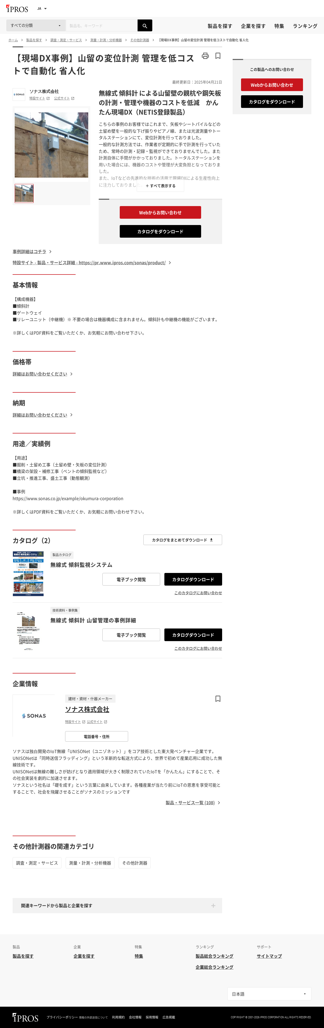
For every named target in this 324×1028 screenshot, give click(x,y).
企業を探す (253, 25)
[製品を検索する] (145, 25)
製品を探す (220, 25)
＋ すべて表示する (160, 185)
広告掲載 (169, 1017)
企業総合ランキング (214, 967)
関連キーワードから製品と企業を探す (56, 905)
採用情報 (152, 1017)
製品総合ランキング (214, 956)
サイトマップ (269, 956)
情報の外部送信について (93, 1017)
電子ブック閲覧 (131, 579)
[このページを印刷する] (205, 56)
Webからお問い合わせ (160, 212)
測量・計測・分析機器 (90, 863)
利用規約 (118, 1017)
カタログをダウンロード (160, 231)
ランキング (305, 25)
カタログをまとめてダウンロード (182, 539)
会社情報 (135, 1017)
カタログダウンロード (193, 579)
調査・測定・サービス (37, 863)
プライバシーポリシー (62, 1017)
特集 (279, 25)
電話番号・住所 (96, 736)
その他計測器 (134, 863)
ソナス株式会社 (44, 91)
